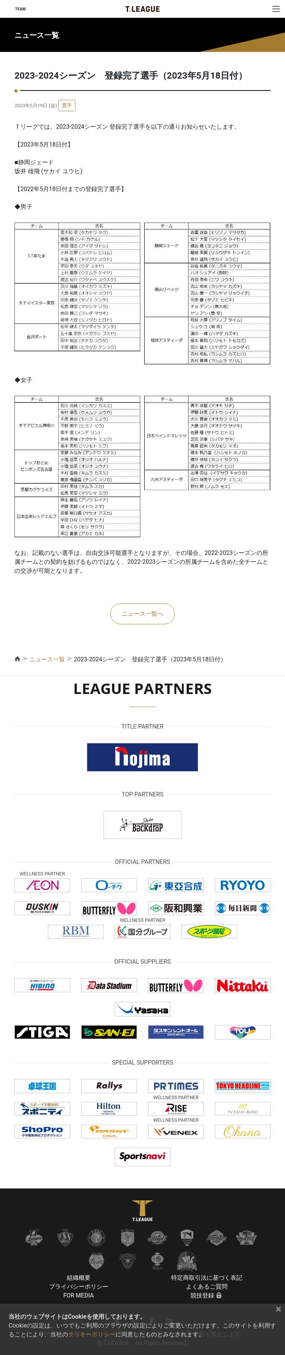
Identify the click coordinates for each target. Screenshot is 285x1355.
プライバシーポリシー (78, 1286)
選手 (67, 105)
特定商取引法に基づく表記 (206, 1277)
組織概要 (79, 1277)
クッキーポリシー (91, 1334)
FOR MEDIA (78, 1295)
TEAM (20, 8)
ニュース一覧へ (142, 613)
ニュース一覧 (47, 659)
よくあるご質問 (206, 1286)
